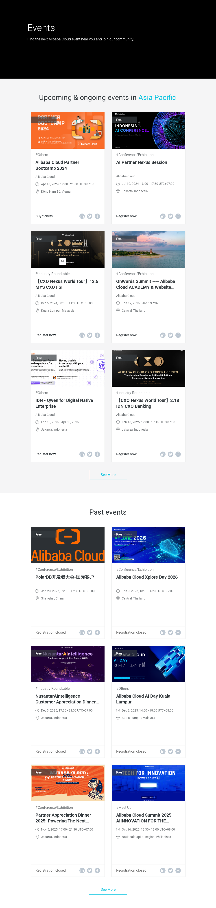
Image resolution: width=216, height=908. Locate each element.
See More (108, 475)
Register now (126, 216)
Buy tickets (44, 216)
